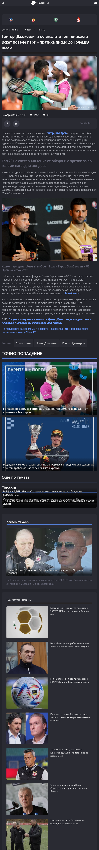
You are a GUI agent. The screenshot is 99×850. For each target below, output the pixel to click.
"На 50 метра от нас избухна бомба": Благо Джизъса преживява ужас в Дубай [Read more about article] (48, 502)
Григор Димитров (56, 133)
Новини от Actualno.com (22, 768)
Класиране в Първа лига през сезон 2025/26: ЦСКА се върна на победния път (69, 565)
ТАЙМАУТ (8, 741)
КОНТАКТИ (47, 810)
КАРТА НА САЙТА (26, 810)
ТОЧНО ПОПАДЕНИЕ (22, 353)
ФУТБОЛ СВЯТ (11, 718)
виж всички (12, 660)
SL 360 (7, 751)
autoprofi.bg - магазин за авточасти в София (27, 837)
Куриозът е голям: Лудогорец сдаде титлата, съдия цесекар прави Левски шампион (70, 600)
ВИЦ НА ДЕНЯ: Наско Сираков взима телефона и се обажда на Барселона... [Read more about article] (42, 493)
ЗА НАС (6, 807)
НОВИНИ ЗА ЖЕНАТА (16, 778)
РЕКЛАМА (7, 810)
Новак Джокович (46, 343)
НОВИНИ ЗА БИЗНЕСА (17, 787)
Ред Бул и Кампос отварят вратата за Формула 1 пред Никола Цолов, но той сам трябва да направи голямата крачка (48, 466)
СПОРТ (6, 730)
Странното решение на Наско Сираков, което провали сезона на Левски (68, 628)
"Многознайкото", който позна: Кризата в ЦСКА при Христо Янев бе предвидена (69, 614)
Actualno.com (72, 293)
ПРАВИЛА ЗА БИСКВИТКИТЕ (61, 807)
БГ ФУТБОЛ (9, 707)
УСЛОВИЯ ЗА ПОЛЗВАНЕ (28, 807)
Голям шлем (23, 343)
